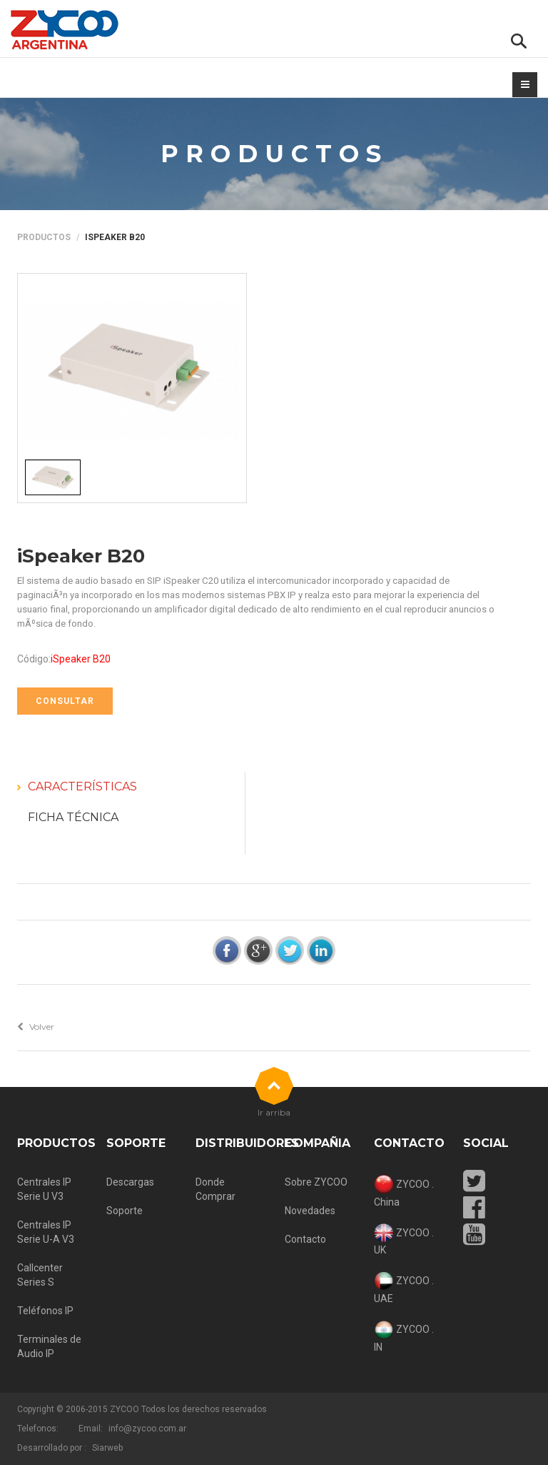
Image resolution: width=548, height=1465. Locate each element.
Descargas (130, 1182)
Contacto (305, 1239)
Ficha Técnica (73, 817)
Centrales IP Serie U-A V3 (45, 1232)
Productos (44, 237)
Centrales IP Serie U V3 (44, 1189)
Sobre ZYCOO (316, 1182)
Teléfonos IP (45, 1310)
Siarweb (107, 1448)
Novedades (310, 1210)
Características (82, 786)
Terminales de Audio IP (49, 1346)
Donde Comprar (215, 1189)
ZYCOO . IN (404, 1336)
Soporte (124, 1210)
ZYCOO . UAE (404, 1287)
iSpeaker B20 (81, 556)
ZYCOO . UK (404, 1239)
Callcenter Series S (40, 1275)
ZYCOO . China (404, 1191)
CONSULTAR (65, 701)
